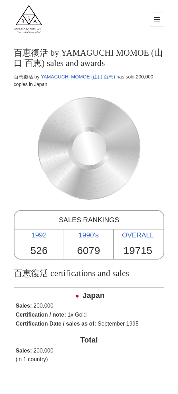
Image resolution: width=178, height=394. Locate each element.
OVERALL (138, 235)
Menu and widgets (157, 26)
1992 (39, 235)
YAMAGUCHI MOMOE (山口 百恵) (78, 76)
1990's (88, 235)
